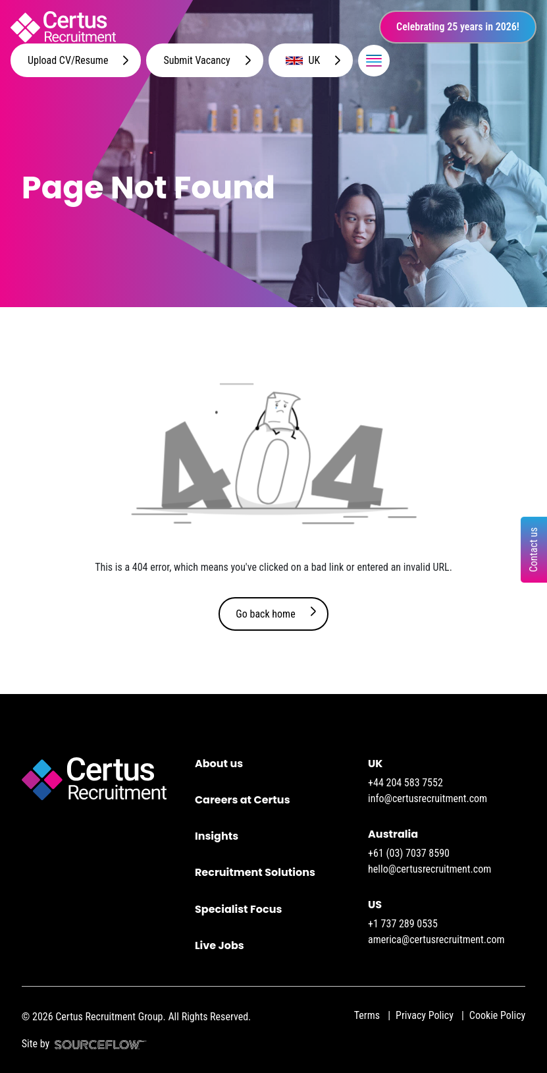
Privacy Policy (425, 1015)
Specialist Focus (238, 909)
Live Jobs (219, 945)
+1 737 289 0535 (403, 923)
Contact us (533, 549)
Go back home (265, 614)
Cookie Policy (497, 1015)
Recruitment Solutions (255, 872)
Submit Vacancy (196, 60)
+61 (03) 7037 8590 (409, 853)
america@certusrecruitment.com (436, 939)
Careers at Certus (242, 799)
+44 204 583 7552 (405, 782)
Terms (367, 1015)
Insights (216, 836)
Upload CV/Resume (68, 60)
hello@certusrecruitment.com (429, 869)
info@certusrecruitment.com (427, 798)
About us (219, 763)
